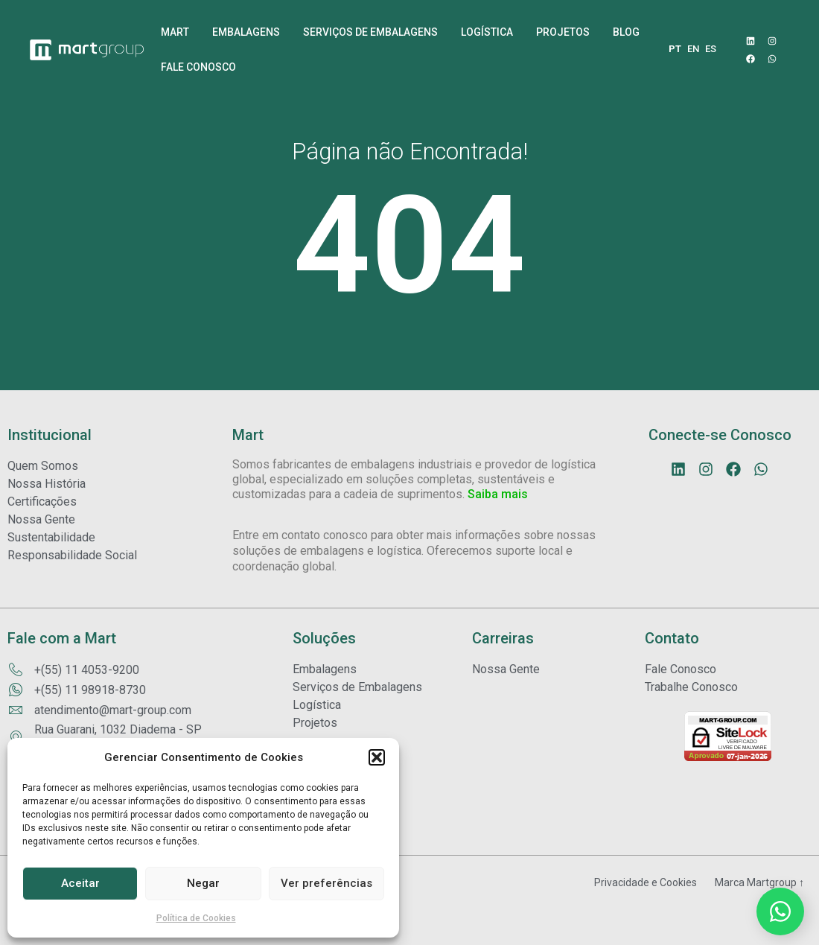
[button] (376, 757)
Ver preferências (326, 883)
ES (710, 48)
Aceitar (80, 883)
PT (675, 48)
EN (693, 48)
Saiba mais (498, 528)
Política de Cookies (196, 918)
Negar (203, 883)
